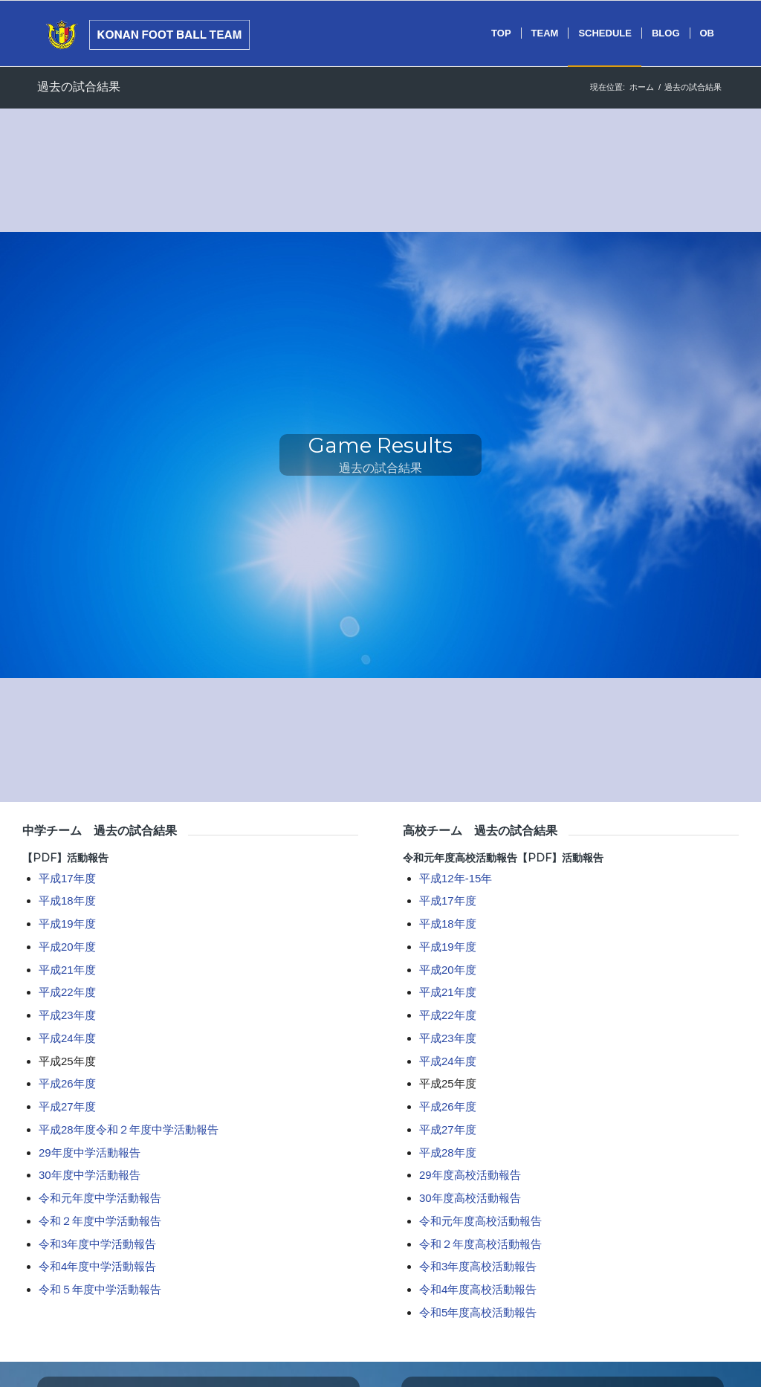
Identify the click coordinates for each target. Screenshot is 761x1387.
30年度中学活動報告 (89, 1174)
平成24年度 (67, 1038)
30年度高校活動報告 (470, 1198)
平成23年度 (67, 1015)
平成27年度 (67, 1106)
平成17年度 (67, 878)
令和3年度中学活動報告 (97, 1244)
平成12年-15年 (455, 878)
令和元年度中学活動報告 (100, 1198)
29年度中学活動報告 (89, 1152)
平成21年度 (67, 969)
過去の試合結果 (78, 87)
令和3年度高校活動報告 (478, 1266)
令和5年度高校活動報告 (478, 1312)
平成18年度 (67, 900)
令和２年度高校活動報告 (480, 1244)
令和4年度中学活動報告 (97, 1266)
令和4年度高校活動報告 (478, 1289)
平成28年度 (67, 1129)
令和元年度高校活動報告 (460, 857)
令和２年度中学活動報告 (157, 1129)
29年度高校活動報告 (470, 1174)
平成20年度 (67, 946)
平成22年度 (67, 992)
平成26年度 (67, 1083)
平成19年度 (67, 923)
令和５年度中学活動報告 (100, 1289)
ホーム (641, 87)
